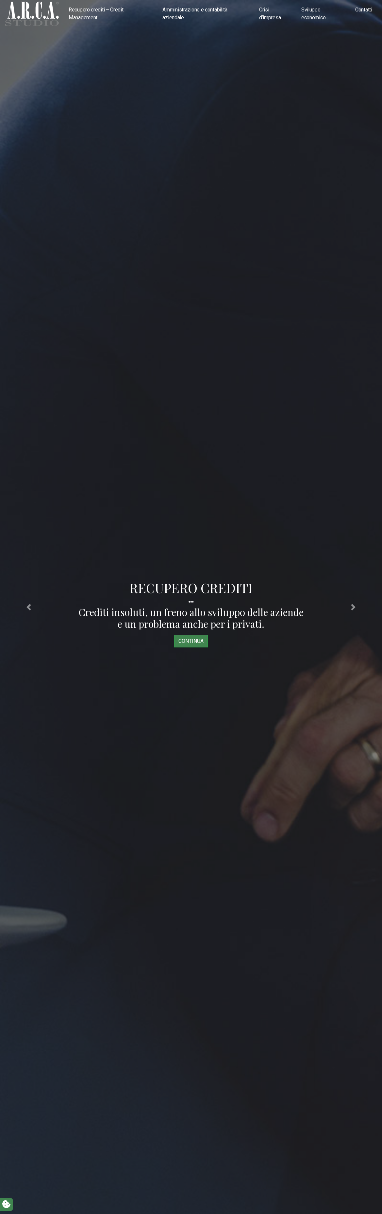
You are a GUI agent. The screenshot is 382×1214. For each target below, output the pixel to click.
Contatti (363, 10)
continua (191, 641)
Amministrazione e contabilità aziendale (194, 14)
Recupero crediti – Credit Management (96, 14)
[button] (28, 607)
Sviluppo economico (313, 14)
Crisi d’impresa (270, 14)
